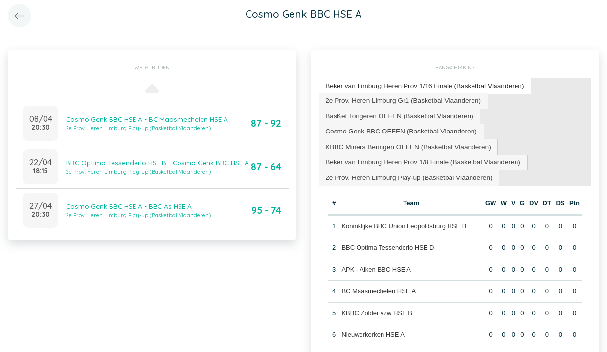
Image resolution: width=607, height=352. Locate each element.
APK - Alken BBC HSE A (376, 263)
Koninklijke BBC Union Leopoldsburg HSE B (403, 220)
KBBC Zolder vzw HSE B (376, 307)
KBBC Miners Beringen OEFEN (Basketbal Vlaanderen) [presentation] (404, 143)
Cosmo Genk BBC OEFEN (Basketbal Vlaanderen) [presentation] (397, 128)
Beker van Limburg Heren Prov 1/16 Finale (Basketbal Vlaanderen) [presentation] (419, 85)
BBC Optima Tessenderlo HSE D (387, 241)
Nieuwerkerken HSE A (373, 328)
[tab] (420, 85)
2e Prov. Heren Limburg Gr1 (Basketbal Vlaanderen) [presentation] (399, 99)
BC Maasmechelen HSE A (378, 285)
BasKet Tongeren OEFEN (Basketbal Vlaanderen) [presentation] (395, 113)
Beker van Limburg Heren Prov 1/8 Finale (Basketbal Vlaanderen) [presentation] (418, 157)
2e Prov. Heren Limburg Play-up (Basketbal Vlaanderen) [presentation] (404, 172)
